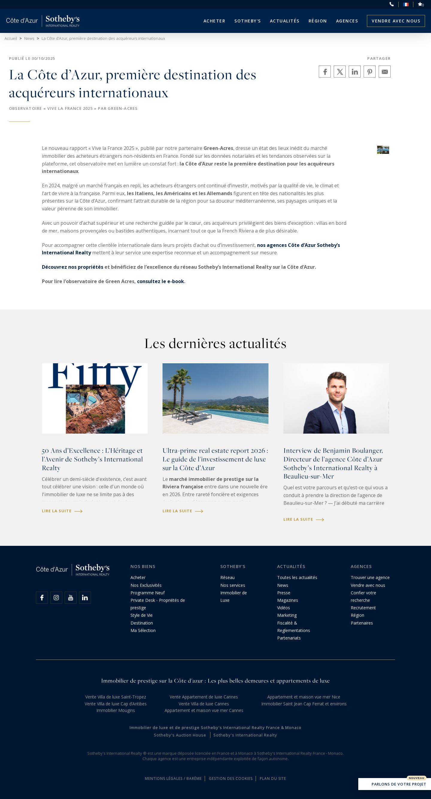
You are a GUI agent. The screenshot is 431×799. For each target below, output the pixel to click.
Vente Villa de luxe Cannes (204, 704)
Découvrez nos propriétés (73, 267)
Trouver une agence (370, 577)
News (282, 585)
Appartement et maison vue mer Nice (303, 697)
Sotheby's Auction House (180, 735)
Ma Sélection (143, 630)
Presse (283, 593)
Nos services (232, 585)
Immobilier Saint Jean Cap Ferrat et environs (304, 704)
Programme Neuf (147, 593)
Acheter (215, 21)
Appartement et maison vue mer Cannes (204, 710)
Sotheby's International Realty (245, 735)
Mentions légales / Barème (173, 778)
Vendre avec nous (396, 21)
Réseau (227, 577)
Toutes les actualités (297, 577)
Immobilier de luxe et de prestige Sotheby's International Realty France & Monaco (215, 727)
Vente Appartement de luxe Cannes (204, 697)
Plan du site (273, 778)
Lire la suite (62, 511)
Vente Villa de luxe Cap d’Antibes (116, 704)
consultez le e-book (160, 281)
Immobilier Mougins (115, 710)
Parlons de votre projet (395, 785)
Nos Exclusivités (146, 585)
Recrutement (363, 607)
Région (318, 21)
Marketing (287, 615)
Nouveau (416, 778)
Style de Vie (141, 615)
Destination (141, 623)
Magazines (287, 600)
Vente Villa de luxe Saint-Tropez (115, 697)
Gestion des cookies (231, 778)
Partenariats (289, 638)
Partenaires (362, 623)
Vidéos (283, 607)
